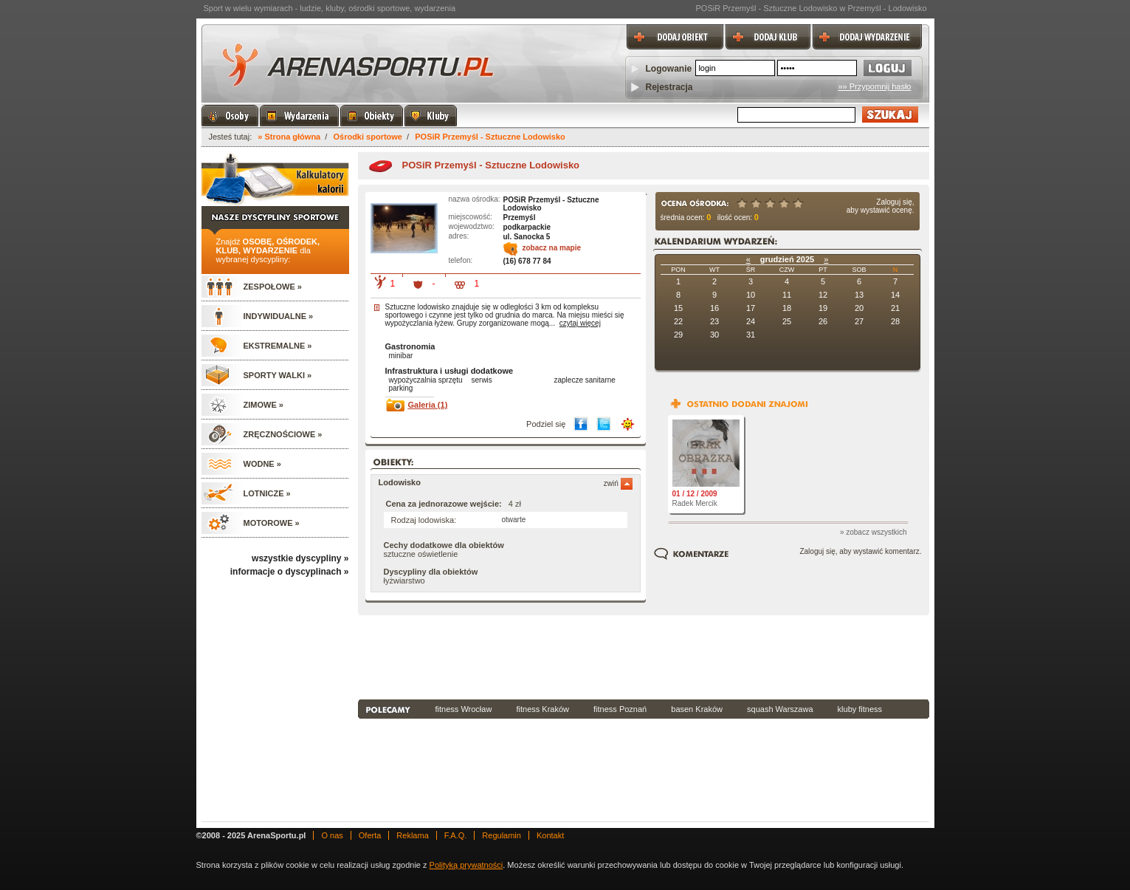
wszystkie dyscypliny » (300, 558)
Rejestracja (669, 87)
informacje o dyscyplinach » (289, 571)
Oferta (370, 835)
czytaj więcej (580, 323)
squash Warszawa (780, 709)
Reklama (412, 835)
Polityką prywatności (466, 864)
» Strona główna (289, 136)
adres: (459, 236)
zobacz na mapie (552, 248)
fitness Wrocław (463, 709)
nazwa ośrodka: (474, 199)
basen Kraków (697, 709)
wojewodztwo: (472, 226)
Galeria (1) (428, 404)
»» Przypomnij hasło (874, 86)
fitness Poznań (620, 709)
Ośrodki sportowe (367, 136)
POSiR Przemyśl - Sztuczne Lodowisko (490, 136)
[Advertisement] (643, 656)
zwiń (618, 484)
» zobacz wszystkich (873, 532)
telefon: (461, 260)
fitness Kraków (542, 709)
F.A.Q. (455, 835)
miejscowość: (470, 217)
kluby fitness (860, 709)
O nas (331, 835)
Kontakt (550, 835)
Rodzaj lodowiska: (424, 520)
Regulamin (501, 835)
